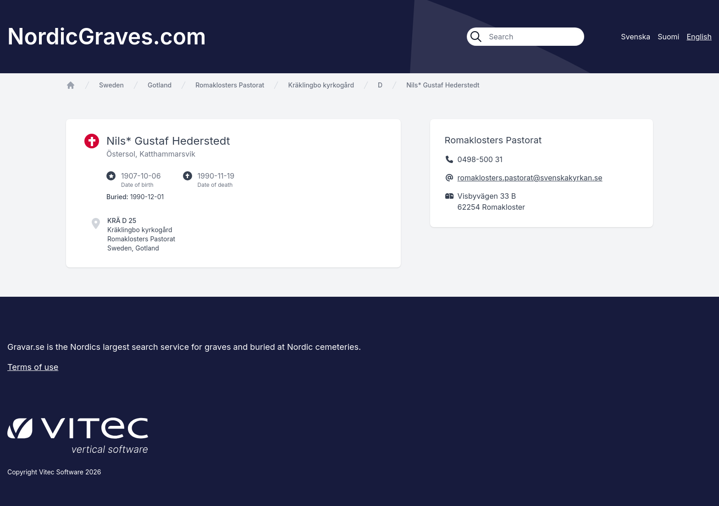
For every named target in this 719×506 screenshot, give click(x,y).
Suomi (668, 36)
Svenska (635, 36)
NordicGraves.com (106, 36)
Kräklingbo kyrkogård (321, 85)
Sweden (111, 85)
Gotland (159, 85)
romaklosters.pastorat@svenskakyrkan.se (530, 177)
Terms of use (32, 367)
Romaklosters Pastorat (229, 85)
